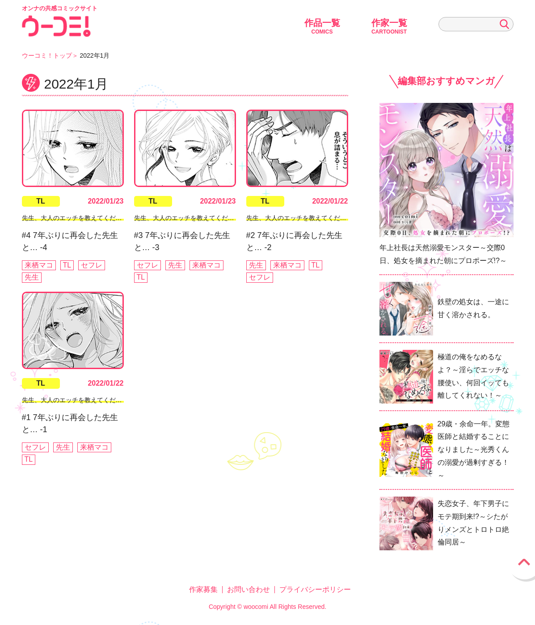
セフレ (91, 265)
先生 (32, 277)
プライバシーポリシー (315, 589)
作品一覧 (322, 26)
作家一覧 (389, 26)
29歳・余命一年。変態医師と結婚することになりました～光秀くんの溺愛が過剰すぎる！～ (474, 449)
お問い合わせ (248, 589)
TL (40, 201)
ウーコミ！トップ (47, 55)
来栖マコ (39, 265)
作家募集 (203, 589)
